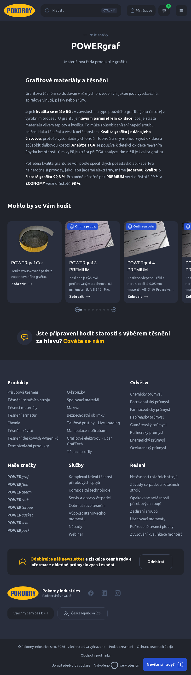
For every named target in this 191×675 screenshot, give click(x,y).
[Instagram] (118, 593)
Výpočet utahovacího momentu (87, 516)
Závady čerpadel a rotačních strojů (154, 487)
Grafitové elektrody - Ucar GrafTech (89, 441)
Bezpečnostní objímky (85, 415)
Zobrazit (21, 284)
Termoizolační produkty (28, 446)
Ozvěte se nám (83, 341)
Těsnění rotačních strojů (28, 400)
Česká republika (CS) (83, 613)
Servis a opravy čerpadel (90, 498)
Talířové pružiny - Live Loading (93, 423)
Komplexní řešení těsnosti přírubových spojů (91, 480)
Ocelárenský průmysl (148, 448)
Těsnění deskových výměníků (32, 438)
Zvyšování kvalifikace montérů (156, 534)
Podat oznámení (121, 647)
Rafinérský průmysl (146, 432)
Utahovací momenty (147, 519)
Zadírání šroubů (144, 511)
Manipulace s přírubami (87, 430)
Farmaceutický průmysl (150, 409)
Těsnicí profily (79, 451)
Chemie (13, 423)
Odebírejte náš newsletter (57, 558)
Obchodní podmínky (95, 655)
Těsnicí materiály (22, 407)
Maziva (73, 407)
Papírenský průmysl (147, 417)
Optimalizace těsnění (87, 505)
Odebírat (155, 562)
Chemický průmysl (146, 394)
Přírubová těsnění (22, 392)
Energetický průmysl (147, 440)
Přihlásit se (141, 10)
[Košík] (164, 10)
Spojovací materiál (83, 400)
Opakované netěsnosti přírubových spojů (149, 501)
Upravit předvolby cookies (71, 665)
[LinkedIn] (104, 593)
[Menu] (181, 10)
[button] (85, 310)
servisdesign (125, 665)
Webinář (76, 534)
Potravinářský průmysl (149, 402)
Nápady (75, 526)
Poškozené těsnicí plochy (152, 526)
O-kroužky (76, 392)
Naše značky (95, 35)
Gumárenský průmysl (148, 425)
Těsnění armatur (22, 415)
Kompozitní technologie (89, 490)
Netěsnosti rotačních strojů (154, 477)
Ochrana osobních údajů (155, 647)
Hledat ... (81, 10)
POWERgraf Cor (27, 263)
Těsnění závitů (20, 430)
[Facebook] (91, 593)
